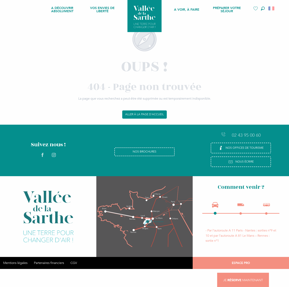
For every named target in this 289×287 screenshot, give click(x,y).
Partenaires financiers (49, 263)
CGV (73, 263)
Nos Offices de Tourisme (241, 148)
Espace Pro (241, 263)
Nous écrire (241, 161)
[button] (262, 8)
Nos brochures (144, 152)
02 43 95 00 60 (241, 135)
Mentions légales (15, 263)
